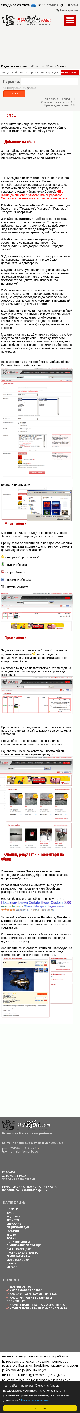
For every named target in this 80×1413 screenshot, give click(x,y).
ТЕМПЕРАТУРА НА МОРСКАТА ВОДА (18, 1258)
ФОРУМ (11, 1238)
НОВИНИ (12, 1209)
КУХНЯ (10, 1213)
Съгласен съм (40, 1408)
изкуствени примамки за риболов (43, 1356)
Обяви (50, 66)
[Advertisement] (40, 1072)
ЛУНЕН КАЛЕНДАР (18, 1249)
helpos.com (10, 1361)
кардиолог (58, 1365)
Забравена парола (25, 72)
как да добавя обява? (26, 1290)
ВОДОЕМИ (13, 1216)
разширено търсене (19, 88)
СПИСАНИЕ (13, 1224)
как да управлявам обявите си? (33, 1294)
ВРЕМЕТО (12, 1220)
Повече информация (35, 1400)
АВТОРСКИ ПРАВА (14, 1176)
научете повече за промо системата (37, 1305)
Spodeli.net (41, 1365)
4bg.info (43, 1361)
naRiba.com (36, 66)
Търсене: (11, 81)
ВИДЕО (11, 1234)
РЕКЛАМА (8, 1172)
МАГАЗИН (12, 1267)
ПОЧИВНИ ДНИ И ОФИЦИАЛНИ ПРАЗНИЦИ (23, 1243)
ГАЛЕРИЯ (12, 1231)
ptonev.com (28, 1361)
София (53, 5)
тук (58, 157)
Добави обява (20, 1287)
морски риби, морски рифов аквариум (40, 1367)
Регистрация (69, 10)
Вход (74, 5)
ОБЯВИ (11, 1263)
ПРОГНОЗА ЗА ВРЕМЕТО (22, 1252)
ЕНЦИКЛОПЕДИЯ (17, 1227)
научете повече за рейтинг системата (38, 1308)
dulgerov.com (35, 1375)
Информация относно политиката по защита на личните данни (29, 1188)
